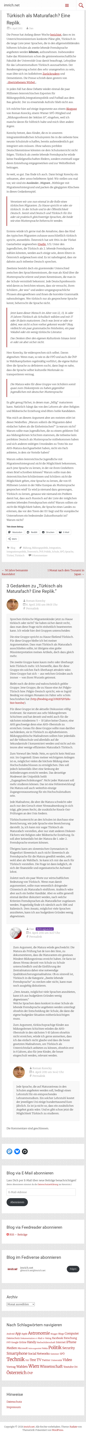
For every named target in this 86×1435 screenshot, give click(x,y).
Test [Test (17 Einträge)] (33, 1360)
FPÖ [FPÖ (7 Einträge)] (9, 1342)
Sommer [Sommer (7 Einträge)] (54, 1354)
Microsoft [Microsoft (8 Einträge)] (23, 1348)
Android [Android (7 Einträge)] (11, 1333)
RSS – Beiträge (17, 1234)
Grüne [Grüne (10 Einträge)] (22, 1342)
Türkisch (20, 555)
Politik (47, 551)
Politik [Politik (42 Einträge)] (55, 1347)
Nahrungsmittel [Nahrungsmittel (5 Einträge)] (34, 1348)
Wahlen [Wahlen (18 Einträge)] (22, 1366)
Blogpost (71, 108)
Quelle (42, 244)
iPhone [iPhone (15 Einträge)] (71, 1342)
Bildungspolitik (40, 547)
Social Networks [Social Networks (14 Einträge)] (39, 1353)
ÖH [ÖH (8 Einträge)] (76, 1366)
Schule (55, 551)
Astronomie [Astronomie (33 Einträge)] (39, 1333)
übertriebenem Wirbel (21, 82)
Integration (55, 547)
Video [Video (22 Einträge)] (67, 1360)
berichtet (55, 34)
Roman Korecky (35, 600)
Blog (13, 547)
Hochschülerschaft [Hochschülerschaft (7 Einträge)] (46, 1342)
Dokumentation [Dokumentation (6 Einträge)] (27, 1338)
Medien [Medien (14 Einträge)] (12, 1348)
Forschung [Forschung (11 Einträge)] (70, 1338)
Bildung (27, 547)
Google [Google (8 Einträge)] (14, 1342)
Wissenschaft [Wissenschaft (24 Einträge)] (51, 1366)
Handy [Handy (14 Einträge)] (31, 1342)
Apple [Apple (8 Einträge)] (24, 1333)
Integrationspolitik (16, 551)
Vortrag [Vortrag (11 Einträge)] (11, 1366)
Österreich (32, 551)
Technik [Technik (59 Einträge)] (16, 1359)
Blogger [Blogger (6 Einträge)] (54, 1334)
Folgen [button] (73, 1269)
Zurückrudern (51, 73)
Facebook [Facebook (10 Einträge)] (57, 1338)
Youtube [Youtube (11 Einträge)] (68, 1366)
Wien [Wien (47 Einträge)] (33, 1366)
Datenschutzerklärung (48, 1184)
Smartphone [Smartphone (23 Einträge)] (17, 1353)
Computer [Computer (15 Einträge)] (72, 1333)
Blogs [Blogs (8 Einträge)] (61, 1333)
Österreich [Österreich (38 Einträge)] (17, 1372)
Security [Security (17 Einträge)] (68, 1348)
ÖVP (41, 551)
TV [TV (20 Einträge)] (39, 1360)
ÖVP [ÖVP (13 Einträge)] (30, 1373)
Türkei (10, 555)
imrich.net (12, 5)
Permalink (32, 608)
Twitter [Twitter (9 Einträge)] (46, 1360)
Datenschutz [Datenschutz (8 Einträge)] (13, 1338)
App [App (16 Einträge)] (18, 1333)
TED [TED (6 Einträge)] (27, 1360)
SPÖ (62, 551)
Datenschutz (14, 1401)
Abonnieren (17, 1202)
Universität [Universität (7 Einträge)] (56, 1360)
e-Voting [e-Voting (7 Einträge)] (47, 1338)
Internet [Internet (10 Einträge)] (61, 1342)
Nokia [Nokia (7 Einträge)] (45, 1348)
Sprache (69, 551)
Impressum (14, 1407)
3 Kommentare (39, 555)
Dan (31, 28)
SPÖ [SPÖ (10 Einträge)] (62, 1353)
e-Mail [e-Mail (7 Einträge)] (39, 1338)
